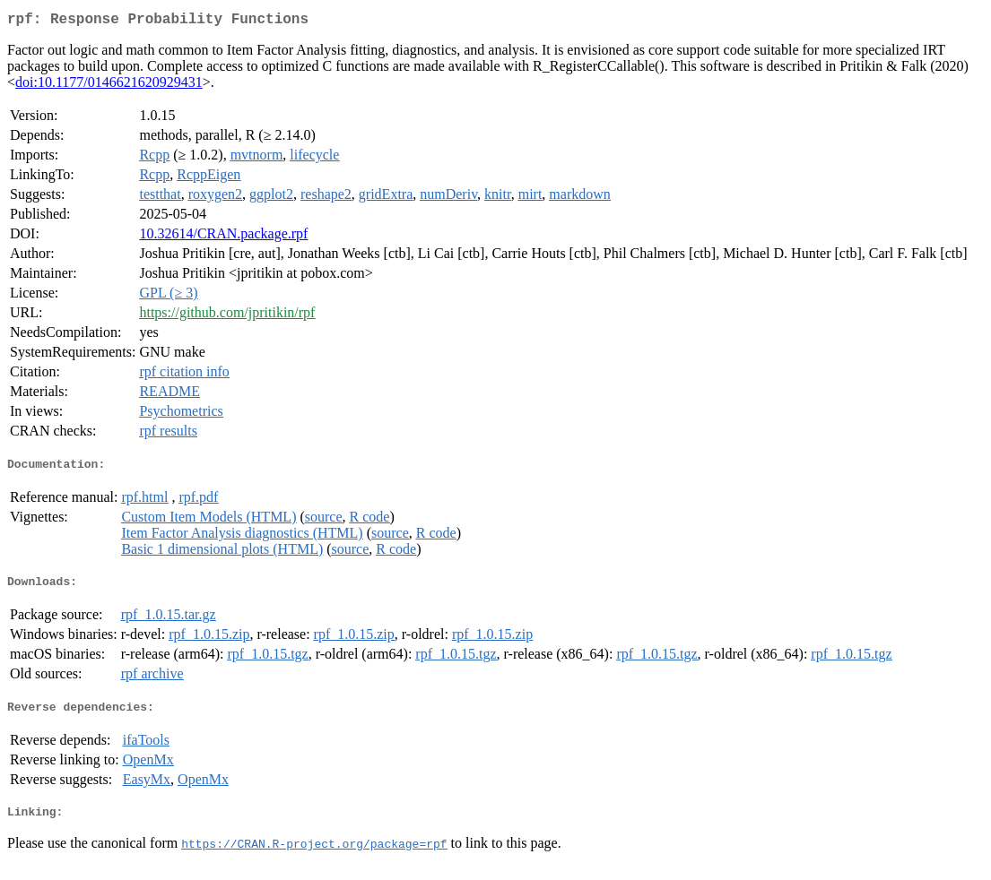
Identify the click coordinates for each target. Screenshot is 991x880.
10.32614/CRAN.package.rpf (223, 237)
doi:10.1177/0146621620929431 (109, 85)
